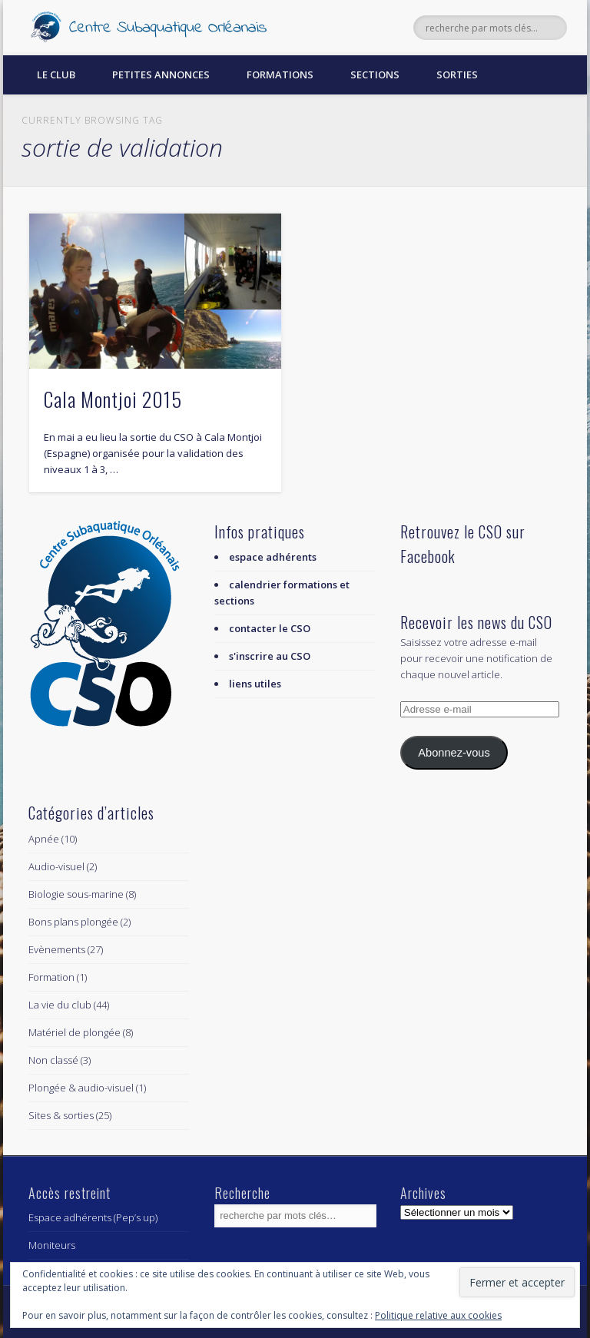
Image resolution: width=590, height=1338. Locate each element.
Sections (374, 74)
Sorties (457, 74)
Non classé (53, 1060)
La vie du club (59, 1005)
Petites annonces (161, 74)
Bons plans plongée (73, 922)
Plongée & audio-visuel (81, 1088)
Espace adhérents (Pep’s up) (92, 1217)
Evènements (56, 949)
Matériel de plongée (74, 1032)
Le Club (56, 74)
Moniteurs (51, 1245)
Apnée (43, 839)
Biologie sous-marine (76, 894)
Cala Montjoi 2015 (113, 399)
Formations (280, 74)
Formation (51, 977)
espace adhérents (273, 557)
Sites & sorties (61, 1115)
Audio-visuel (56, 866)
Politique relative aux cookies (438, 1315)
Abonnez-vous (453, 753)
